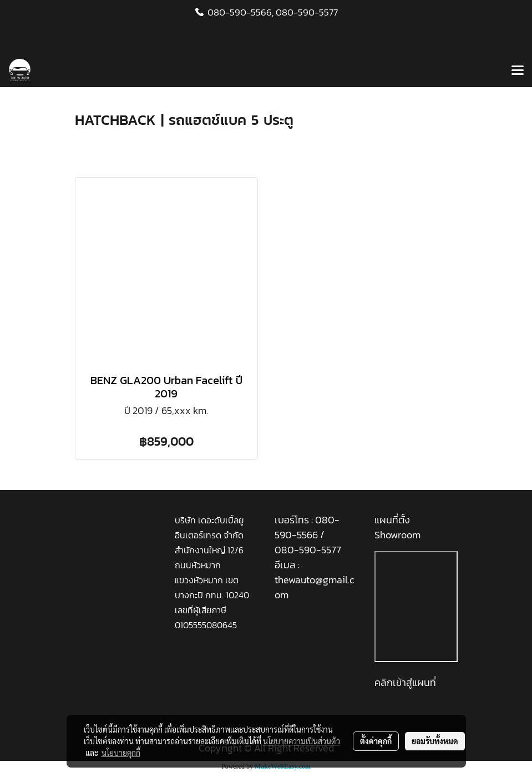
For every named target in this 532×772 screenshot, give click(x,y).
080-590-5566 (307, 527)
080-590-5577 (307, 12)
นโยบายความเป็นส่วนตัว (301, 741)
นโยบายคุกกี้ (121, 753)
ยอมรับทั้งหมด (435, 741)
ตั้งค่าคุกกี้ (376, 741)
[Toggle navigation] (517, 71)
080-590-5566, (240, 12)
